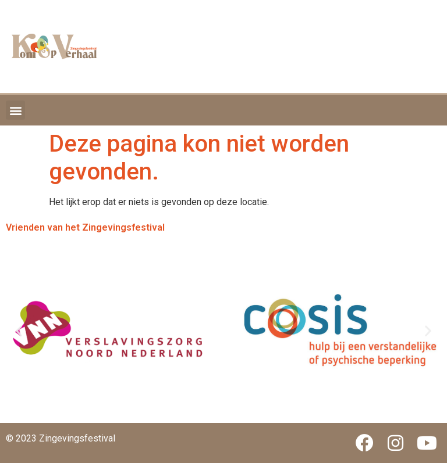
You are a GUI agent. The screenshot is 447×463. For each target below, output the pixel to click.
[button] (15, 110)
